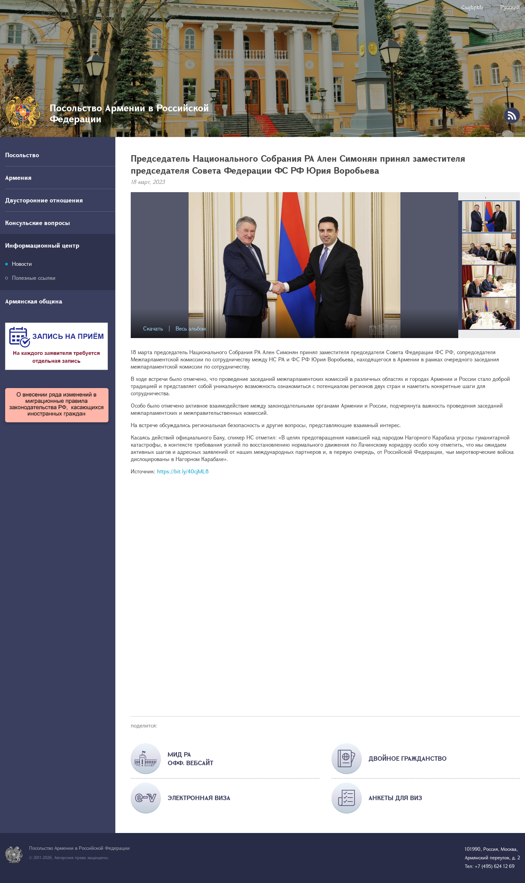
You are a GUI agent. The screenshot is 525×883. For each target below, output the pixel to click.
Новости (22, 263)
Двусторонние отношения (44, 200)
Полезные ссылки (33, 277)
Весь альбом (191, 329)
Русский (510, 7)
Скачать (153, 329)
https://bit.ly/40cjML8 (183, 471)
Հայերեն (472, 7)
